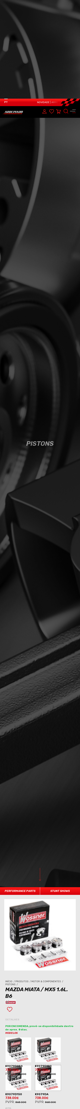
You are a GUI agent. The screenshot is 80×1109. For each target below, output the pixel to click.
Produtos (23, 907)
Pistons (11, 910)
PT (6, 3)
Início (10, 907)
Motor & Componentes (47, 907)
